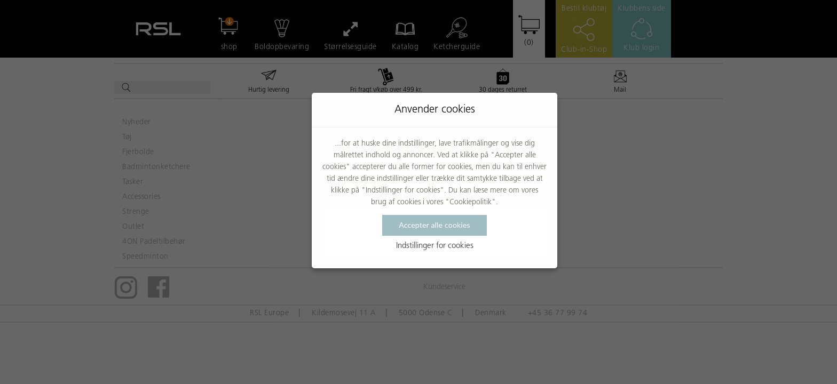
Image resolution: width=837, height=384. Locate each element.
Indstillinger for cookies (434, 246)
